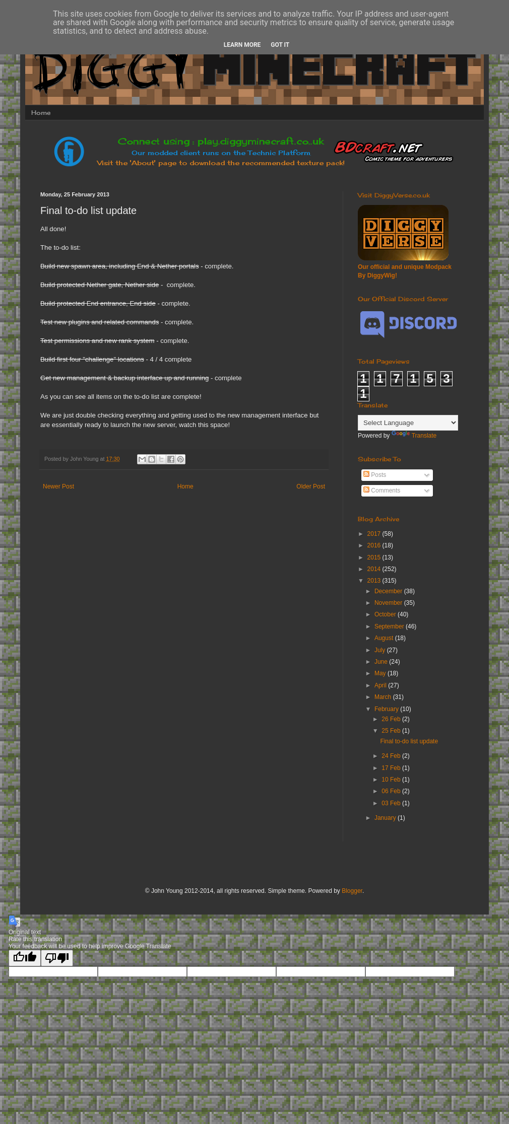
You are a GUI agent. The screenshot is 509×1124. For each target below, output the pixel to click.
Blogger (352, 890)
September (390, 626)
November (389, 602)
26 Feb (391, 719)
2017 (375, 533)
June (381, 661)
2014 (375, 569)
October (386, 614)
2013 (375, 580)
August (384, 638)
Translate (414, 435)
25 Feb (391, 730)
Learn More (242, 44)
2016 (375, 545)
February (387, 709)
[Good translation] (25, 958)
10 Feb (391, 779)
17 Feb (391, 767)
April (381, 685)
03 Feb (391, 803)
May (381, 673)
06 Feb (391, 791)
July (380, 650)
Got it (280, 44)
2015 (375, 557)
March (383, 696)
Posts (374, 474)
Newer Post (58, 486)
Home (40, 112)
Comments (381, 490)
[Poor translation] (57, 958)
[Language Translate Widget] (408, 423)
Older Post (310, 486)
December (389, 591)
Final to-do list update (409, 741)
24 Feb (391, 755)
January (386, 817)
